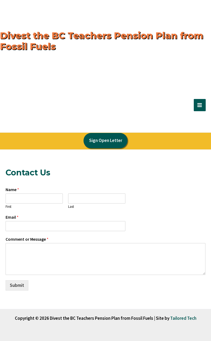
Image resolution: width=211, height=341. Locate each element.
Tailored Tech (183, 318)
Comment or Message (27, 239)
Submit (17, 285)
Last (71, 207)
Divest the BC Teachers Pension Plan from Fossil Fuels (101, 41)
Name (12, 189)
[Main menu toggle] (200, 105)
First (8, 207)
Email (12, 217)
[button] (105, 140)
